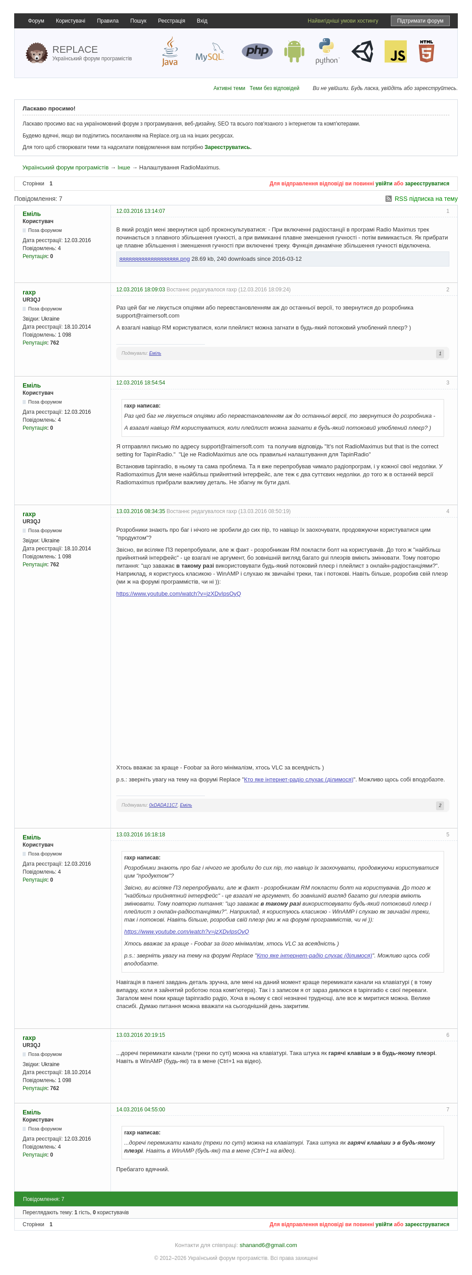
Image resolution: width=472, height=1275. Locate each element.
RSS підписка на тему (426, 198)
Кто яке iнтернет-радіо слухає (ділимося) (298, 779)
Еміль (32, 213)
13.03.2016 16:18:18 (140, 835)
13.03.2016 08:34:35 (140, 511)
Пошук (138, 21)
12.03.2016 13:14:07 (140, 211)
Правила (108, 21)
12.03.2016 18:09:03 (140, 289)
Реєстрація (171, 21)
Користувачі (70, 21)
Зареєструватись (227, 147)
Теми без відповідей (274, 88)
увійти (384, 183)
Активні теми (229, 88)
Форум (36, 21)
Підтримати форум (420, 21)
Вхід (202, 21)
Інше (124, 167)
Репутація (35, 256)
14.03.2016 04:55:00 (140, 1109)
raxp (29, 292)
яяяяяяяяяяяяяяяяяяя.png (154, 258)
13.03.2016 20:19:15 (140, 1035)
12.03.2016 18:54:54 (140, 383)
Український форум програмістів (65, 167)
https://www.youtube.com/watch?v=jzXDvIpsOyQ (178, 593)
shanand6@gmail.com (268, 1245)
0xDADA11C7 (163, 805)
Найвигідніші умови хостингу (343, 21)
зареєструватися (427, 183)
